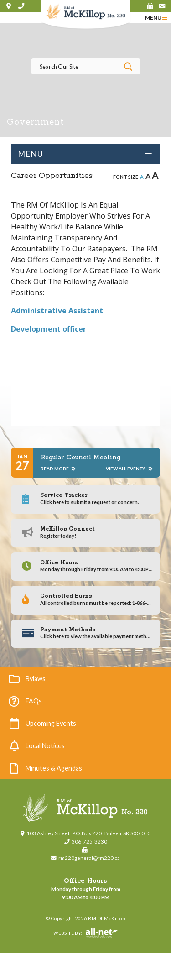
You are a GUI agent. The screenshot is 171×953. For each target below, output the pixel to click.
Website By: (64, 933)
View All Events (129, 468)
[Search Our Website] (85, 66)
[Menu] (156, 17)
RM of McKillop (85, 15)
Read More (58, 468)
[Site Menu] (85, 154)
